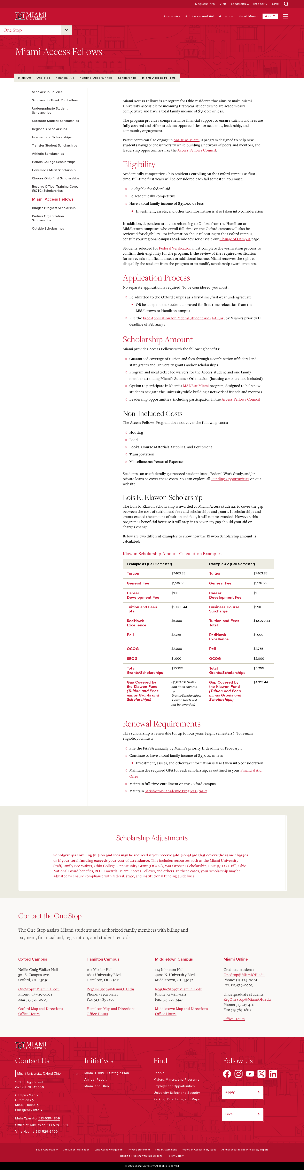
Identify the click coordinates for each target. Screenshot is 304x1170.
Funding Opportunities (96, 78)
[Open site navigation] (286, 16)
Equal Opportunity (47, 1149)
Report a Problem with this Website (141, 1155)
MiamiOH (24, 78)
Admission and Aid (199, 16)
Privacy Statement (139, 1149)
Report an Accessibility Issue (199, 1149)
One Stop (12, 30)
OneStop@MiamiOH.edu (39, 988)
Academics (171, 16)
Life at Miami (248, 16)
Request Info (205, 4)
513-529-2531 (57, 1125)
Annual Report (95, 1080)
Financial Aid (65, 78)
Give (275, 4)
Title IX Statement (166, 1149)
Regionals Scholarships (49, 129)
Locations (238, 4)
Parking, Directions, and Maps (177, 1099)
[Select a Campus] (48, 1073)
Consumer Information (76, 1149)
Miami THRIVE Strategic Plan (106, 1073)
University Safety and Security (177, 1093)
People (159, 1073)
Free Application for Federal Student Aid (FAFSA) (184, 317)
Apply (270, 16)
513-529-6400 (47, 1132)
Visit (222, 4)
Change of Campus (235, 238)
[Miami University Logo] (30, 16)
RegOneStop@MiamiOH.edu (110, 988)
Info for (258, 4)
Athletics (226, 16)
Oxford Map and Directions (40, 1008)
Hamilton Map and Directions (111, 1008)
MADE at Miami (187, 139)
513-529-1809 (49, 1118)
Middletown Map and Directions (181, 1008)
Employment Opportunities (174, 1086)
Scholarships (127, 78)
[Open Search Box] (286, 4)
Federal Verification (175, 248)
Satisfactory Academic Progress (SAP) (176, 790)
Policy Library (176, 1155)
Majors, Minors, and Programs (176, 1080)
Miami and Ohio (96, 1086)
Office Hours (29, 1013)
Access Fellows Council (197, 150)
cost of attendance (133, 860)
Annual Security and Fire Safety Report (244, 1149)
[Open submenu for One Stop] (66, 30)
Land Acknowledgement (109, 1149)
